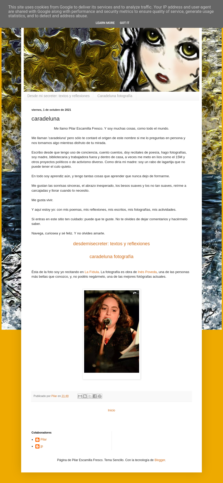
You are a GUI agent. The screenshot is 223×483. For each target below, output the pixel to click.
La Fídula (92, 272)
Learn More (105, 23)
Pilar (44, 439)
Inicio (111, 410)
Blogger (160, 460)
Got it (124, 23)
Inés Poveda (147, 272)
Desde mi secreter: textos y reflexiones (58, 96)
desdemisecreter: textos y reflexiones (111, 243)
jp (42, 446)
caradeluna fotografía (111, 256)
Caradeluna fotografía (114, 96)
